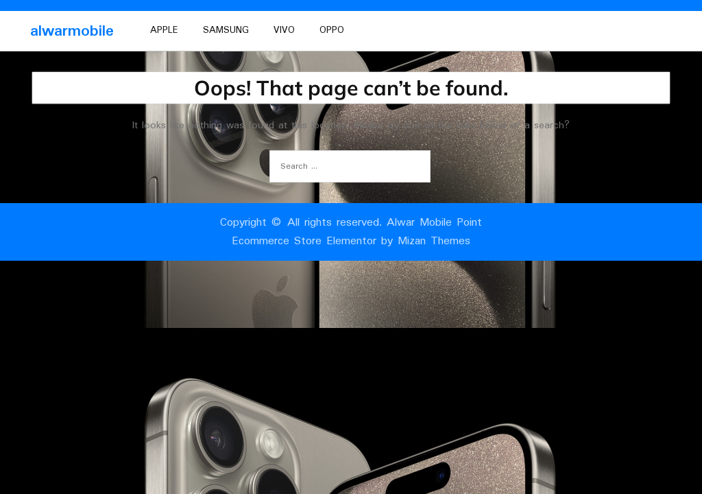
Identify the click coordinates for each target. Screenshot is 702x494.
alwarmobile (72, 31)
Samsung (226, 30)
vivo (284, 30)
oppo (331, 30)
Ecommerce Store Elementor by (351, 241)
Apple (164, 30)
